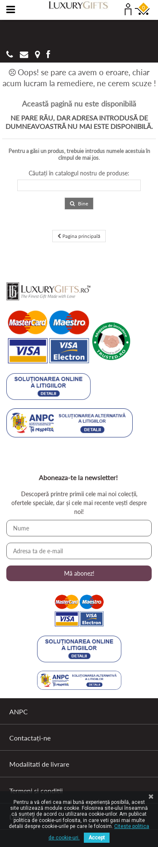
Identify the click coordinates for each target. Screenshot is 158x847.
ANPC (18, 712)
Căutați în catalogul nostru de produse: (79, 173)
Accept (96, 838)
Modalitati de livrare (39, 764)
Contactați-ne (30, 738)
